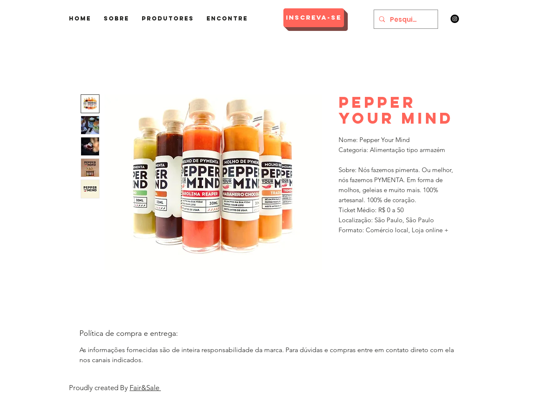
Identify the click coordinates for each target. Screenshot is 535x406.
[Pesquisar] (405, 19)
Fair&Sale (145, 387)
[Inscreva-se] (313, 17)
